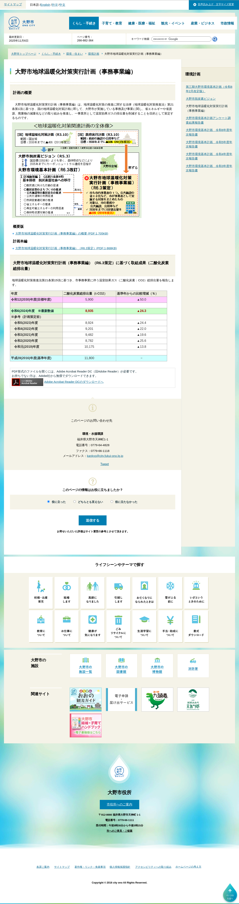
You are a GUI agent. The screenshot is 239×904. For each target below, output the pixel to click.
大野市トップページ (23, 53)
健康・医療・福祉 (141, 23)
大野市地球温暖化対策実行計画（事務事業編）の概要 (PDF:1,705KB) (61, 233)
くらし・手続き (84, 23)
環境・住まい (74, 53)
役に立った (59, 501)
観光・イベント (173, 23)
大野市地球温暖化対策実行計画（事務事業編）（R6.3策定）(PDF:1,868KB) (66, 248)
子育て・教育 (112, 23)
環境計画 (93, 53)
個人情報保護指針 (120, 866)
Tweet (104, 464)
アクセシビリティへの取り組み (153, 866)
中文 (62, 4)
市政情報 (227, 23)
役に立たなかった (126, 501)
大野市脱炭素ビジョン (201, 98)
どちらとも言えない (90, 501)
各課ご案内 (42, 866)
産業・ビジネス (203, 23)
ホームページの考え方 (188, 866)
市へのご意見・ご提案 (119, 830)
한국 (55, 4)
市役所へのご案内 (119, 804)
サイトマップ (13, 4)
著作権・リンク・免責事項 (90, 866)
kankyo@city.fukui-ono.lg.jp (105, 455)
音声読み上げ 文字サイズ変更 (216, 4)
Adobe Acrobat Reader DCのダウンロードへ (58, 381)
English (45, 4)
